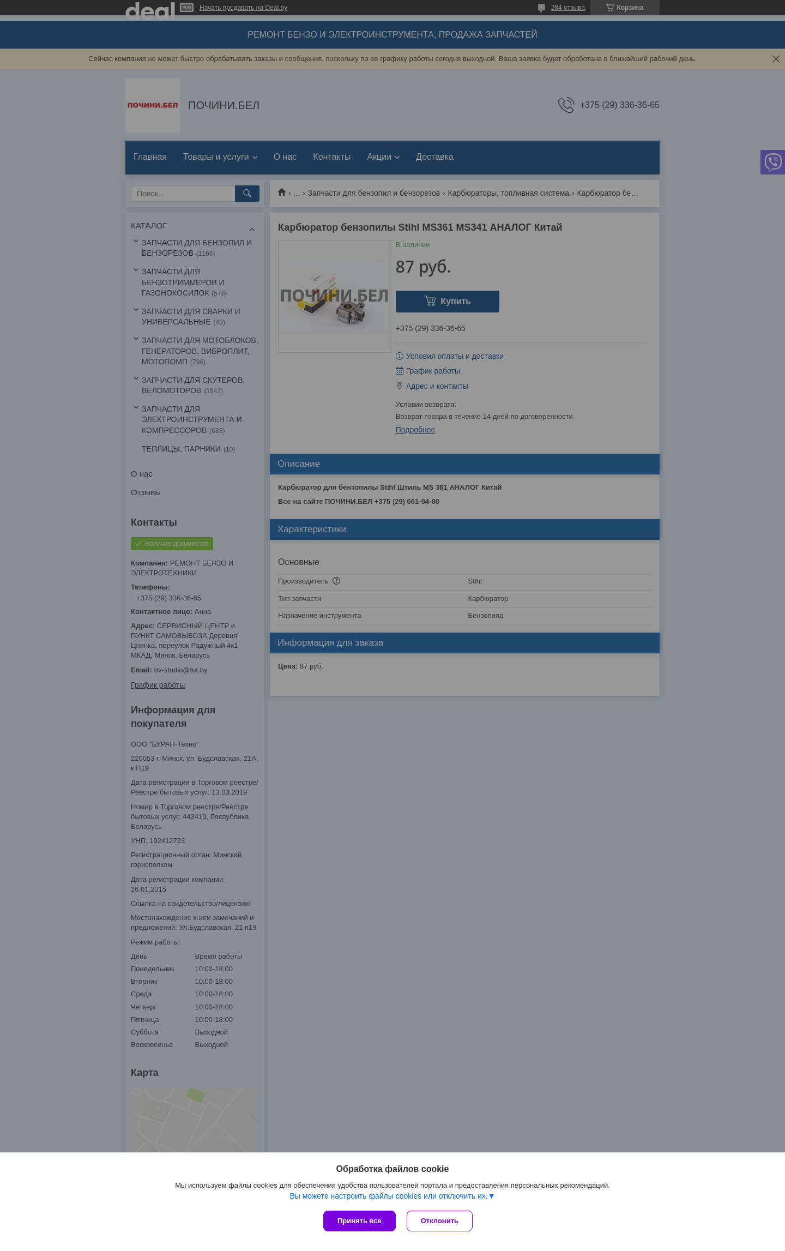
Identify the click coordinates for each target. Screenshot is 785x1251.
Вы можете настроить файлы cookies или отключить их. (388, 1196)
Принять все (359, 1221)
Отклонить (439, 1221)
